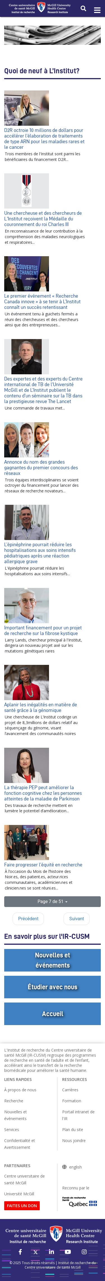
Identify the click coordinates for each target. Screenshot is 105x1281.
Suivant (76, 918)
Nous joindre (74, 1140)
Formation (71, 1100)
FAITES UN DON (22, 1205)
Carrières (70, 1089)
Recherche (13, 1100)
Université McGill (19, 1193)
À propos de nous (20, 1089)
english (75, 1167)
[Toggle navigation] (96, 10)
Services (11, 1129)
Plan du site (72, 1129)
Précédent (28, 918)
